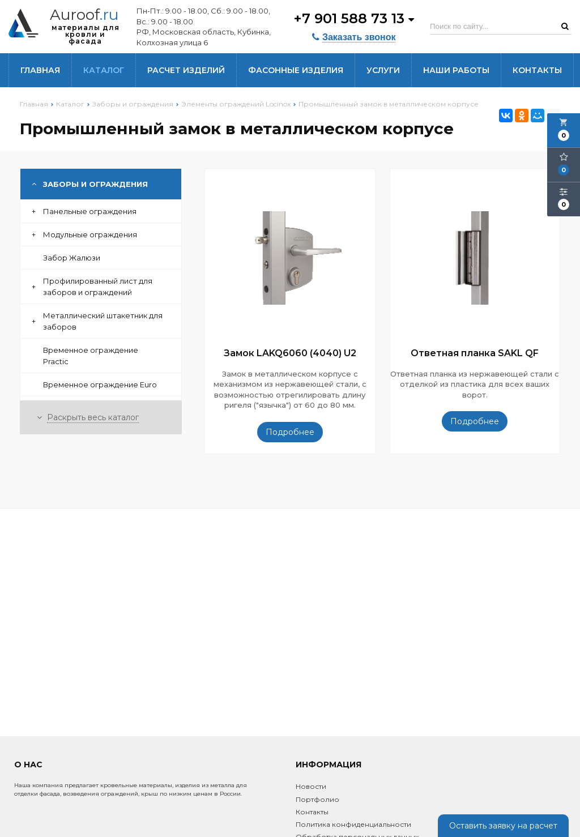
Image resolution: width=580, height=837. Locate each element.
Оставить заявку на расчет (503, 826)
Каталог (103, 70)
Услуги (383, 70)
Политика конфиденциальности (353, 824)
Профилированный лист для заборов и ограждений (92, 286)
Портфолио (317, 799)
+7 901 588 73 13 (353, 18)
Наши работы (456, 70)
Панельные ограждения (84, 211)
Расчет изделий (186, 70)
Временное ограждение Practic (90, 355)
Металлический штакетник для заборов (97, 321)
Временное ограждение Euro (100, 384)
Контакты (537, 70)
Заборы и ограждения (90, 184)
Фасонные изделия (295, 70)
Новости (311, 786)
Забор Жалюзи (71, 257)
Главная (40, 70)
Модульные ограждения (84, 234)
